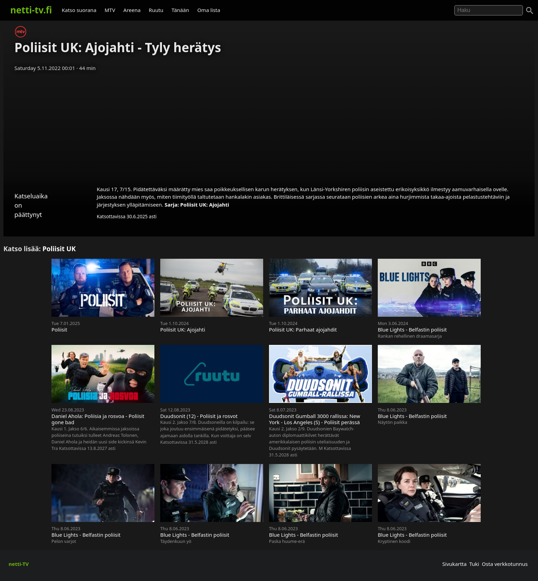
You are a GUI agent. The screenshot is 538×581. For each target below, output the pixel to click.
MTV (110, 10)
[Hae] (488, 10)
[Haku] (530, 10)
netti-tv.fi (31, 10)
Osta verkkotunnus (505, 563)
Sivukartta (454, 563)
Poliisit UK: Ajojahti (204, 204)
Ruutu (156, 10)
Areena (132, 10)
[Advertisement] (269, 126)
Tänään (180, 10)
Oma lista (208, 10)
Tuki (474, 563)
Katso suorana (79, 10)
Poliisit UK (59, 248)
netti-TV (19, 563)
